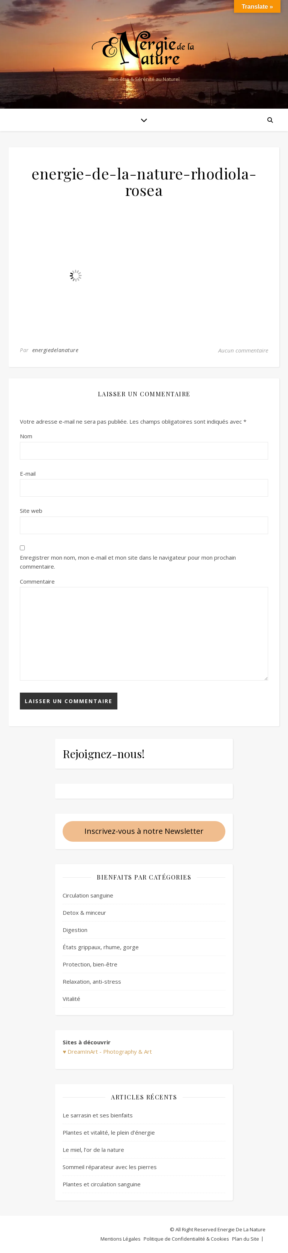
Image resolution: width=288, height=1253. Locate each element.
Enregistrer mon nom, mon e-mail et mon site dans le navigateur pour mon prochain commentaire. (128, 562)
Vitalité (71, 998)
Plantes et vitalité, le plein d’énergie (109, 1132)
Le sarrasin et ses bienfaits (98, 1115)
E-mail (28, 473)
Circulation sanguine (88, 895)
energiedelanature (55, 350)
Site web (31, 510)
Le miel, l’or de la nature (93, 1149)
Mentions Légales (120, 1238)
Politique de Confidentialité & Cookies (186, 1238)
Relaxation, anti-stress (92, 981)
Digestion (75, 929)
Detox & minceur (84, 912)
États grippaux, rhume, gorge (101, 947)
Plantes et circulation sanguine (102, 1184)
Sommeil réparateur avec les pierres (110, 1167)
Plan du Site (245, 1238)
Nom (26, 436)
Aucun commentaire (243, 350)
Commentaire (37, 581)
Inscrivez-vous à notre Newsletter (144, 831)
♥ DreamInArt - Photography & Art (107, 1051)
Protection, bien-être (90, 964)
